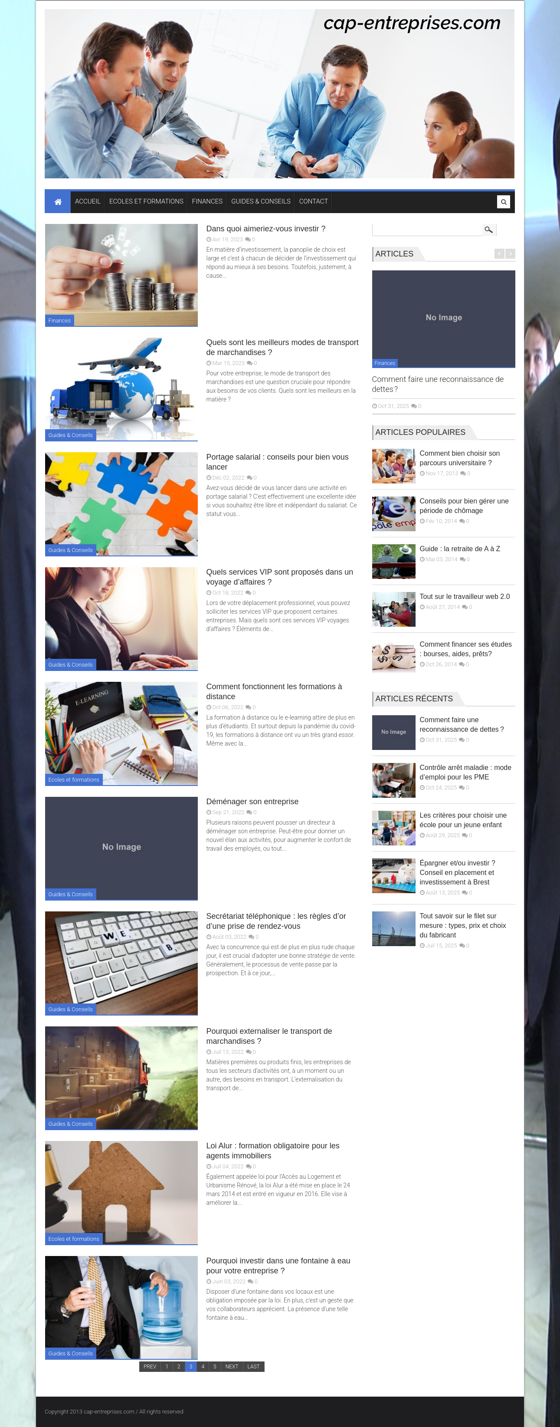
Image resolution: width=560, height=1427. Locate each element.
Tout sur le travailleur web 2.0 (465, 596)
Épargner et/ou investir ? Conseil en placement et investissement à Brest (457, 872)
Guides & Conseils (71, 435)
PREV (150, 1367)
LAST (254, 1367)
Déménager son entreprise (252, 801)
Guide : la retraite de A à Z (460, 548)
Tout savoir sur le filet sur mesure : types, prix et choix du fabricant (463, 925)
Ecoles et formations (74, 779)
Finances (60, 320)
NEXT (232, 1367)
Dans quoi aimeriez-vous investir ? (266, 228)
